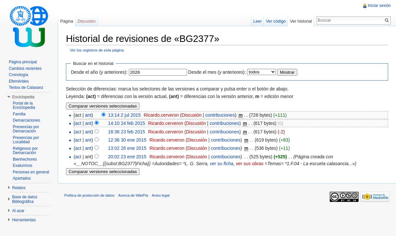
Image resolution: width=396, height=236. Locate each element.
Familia (19, 114)
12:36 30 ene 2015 (127, 140)
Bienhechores (25, 159)
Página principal (23, 62)
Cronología (18, 74)
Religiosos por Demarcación (25, 150)
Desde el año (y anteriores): (99, 72)
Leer (257, 21)
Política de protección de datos (89, 195)
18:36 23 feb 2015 (126, 131)
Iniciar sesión (379, 5)
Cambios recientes (25, 68)
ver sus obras (249, 163)
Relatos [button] (19, 188)
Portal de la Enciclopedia (24, 105)
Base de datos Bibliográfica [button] (24, 199)
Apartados (22, 178)
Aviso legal (161, 195)
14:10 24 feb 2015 (126, 123)
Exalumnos (22, 165)
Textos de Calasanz (26, 87)
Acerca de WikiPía (133, 195)
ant (88, 115)
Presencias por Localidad (26, 140)
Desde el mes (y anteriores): (217, 72)
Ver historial (301, 21)
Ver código (275, 21)
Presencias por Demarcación (26, 129)
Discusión (191, 115)
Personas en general (31, 172)
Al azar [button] (18, 210)
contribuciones (220, 115)
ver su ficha (221, 163)
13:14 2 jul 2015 (124, 115)
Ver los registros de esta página (97, 50)
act (78, 123)
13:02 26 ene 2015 (127, 148)
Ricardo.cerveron (161, 115)
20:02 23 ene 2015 (127, 156)
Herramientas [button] (24, 220)
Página (66, 21)
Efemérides (19, 81)
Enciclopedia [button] (23, 97)
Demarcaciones (26, 120)
